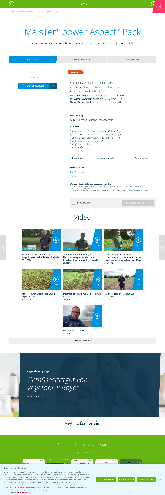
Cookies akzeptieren (147, 479)
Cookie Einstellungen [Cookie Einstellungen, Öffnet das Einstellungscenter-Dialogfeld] (105, 479)
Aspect (74, 175)
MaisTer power (78, 172)
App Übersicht (83, 452)
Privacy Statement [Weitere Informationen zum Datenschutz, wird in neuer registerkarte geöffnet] (22, 492)
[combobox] (37, 86)
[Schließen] (161, 479)
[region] (82, 479)
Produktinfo (33, 59)
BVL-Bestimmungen (82, 59)
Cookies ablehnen (126, 479)
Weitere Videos (82, 340)
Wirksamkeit (132, 59)
